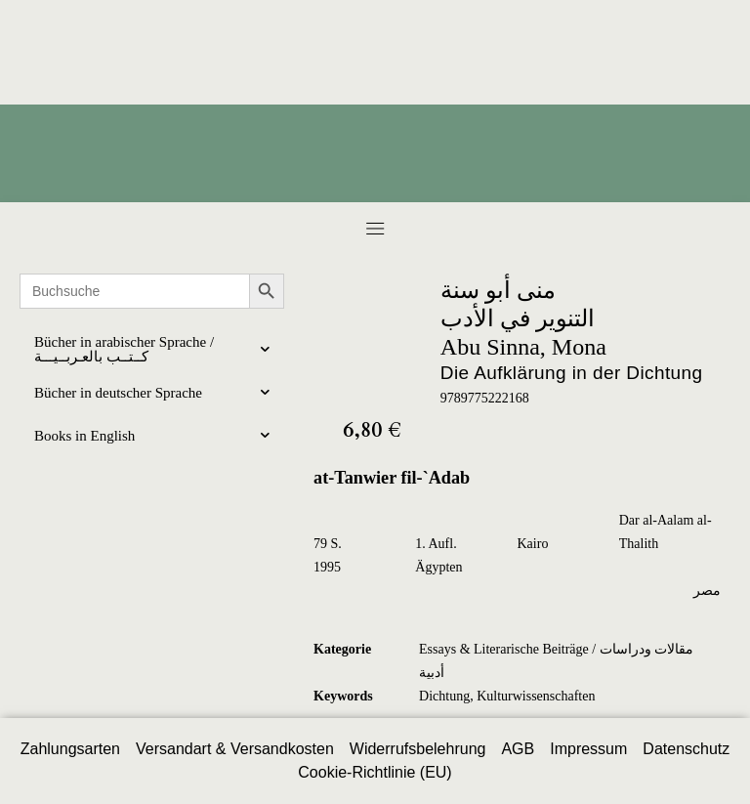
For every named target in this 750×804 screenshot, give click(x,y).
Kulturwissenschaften (536, 696)
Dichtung (444, 696)
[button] (374, 228)
